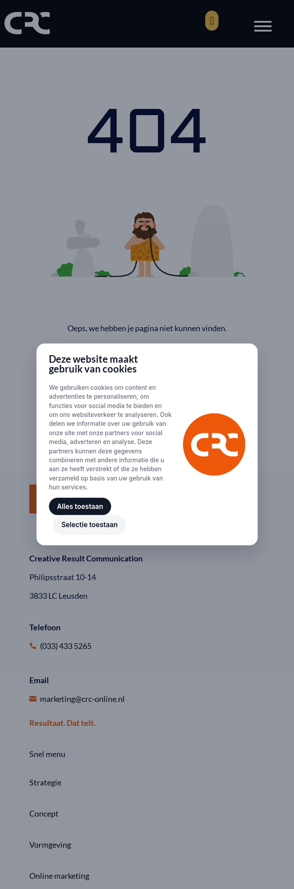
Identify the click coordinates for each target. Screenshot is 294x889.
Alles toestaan (80, 506)
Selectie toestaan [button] (89, 525)
